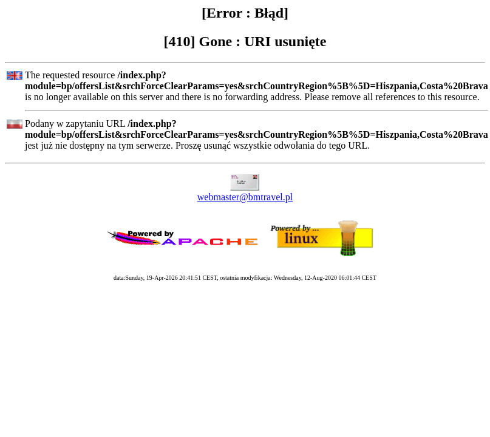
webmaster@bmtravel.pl (245, 197)
